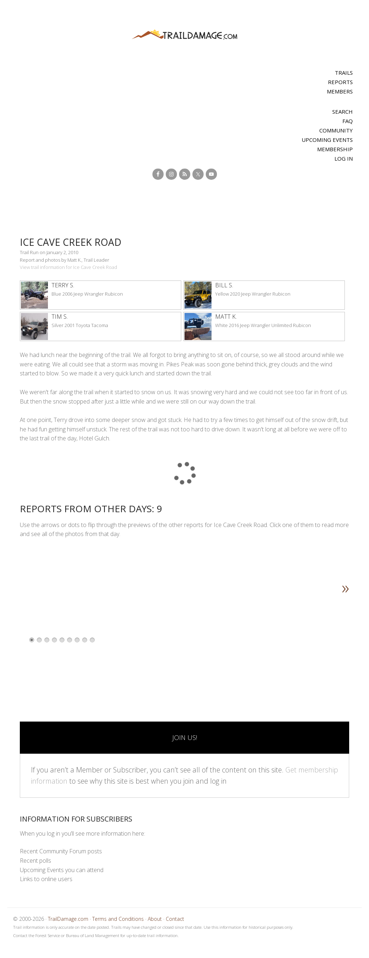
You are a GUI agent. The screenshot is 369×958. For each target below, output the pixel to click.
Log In (343, 158)
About (155, 918)
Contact (175, 918)
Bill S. (224, 285)
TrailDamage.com (184, 34)
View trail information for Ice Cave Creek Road (68, 267)
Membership (335, 149)
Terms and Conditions (118, 918)
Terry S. (63, 285)
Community (336, 130)
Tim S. (60, 317)
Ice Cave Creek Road (76, 241)
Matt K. (226, 317)
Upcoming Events (327, 139)
